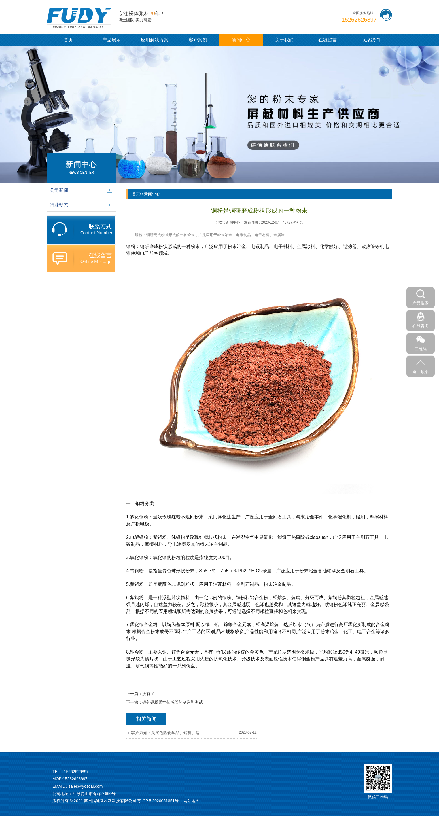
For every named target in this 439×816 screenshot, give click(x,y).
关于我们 (284, 39)
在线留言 (327, 39)
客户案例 (198, 39)
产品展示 (111, 39)
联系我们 (371, 39)
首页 (68, 39)
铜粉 (130, 246)
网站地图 (191, 800)
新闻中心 (241, 39)
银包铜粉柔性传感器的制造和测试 (172, 702)
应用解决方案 (155, 39)
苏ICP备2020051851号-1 (159, 800)
